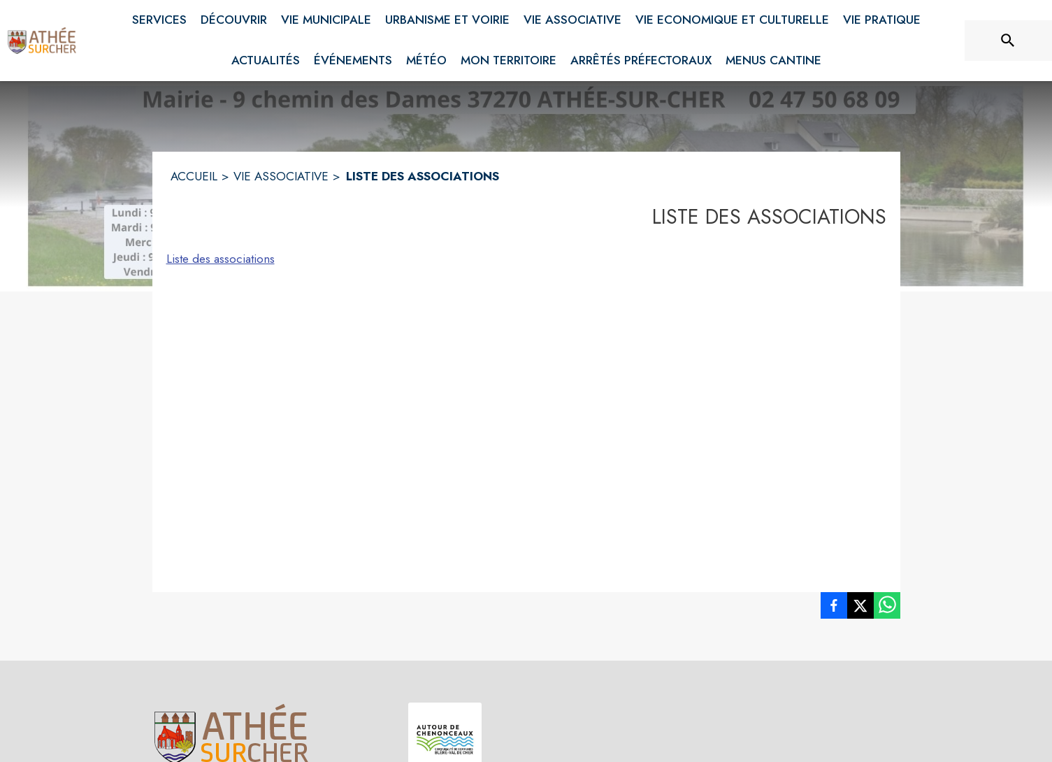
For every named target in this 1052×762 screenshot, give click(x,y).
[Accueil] (42, 41)
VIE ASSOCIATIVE (281, 176)
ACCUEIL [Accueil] (194, 176)
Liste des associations (220, 258)
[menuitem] (159, 17)
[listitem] (834, 608)
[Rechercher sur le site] (1008, 40)
